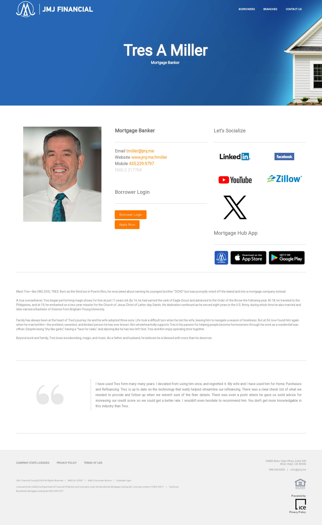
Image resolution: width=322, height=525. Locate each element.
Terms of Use (93, 462)
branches (270, 9)
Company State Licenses (32, 462)
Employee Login (123, 480)
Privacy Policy (67, 462)
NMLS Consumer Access (100, 480)
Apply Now (127, 225)
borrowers (247, 9)
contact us (294, 9)
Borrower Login (130, 215)
